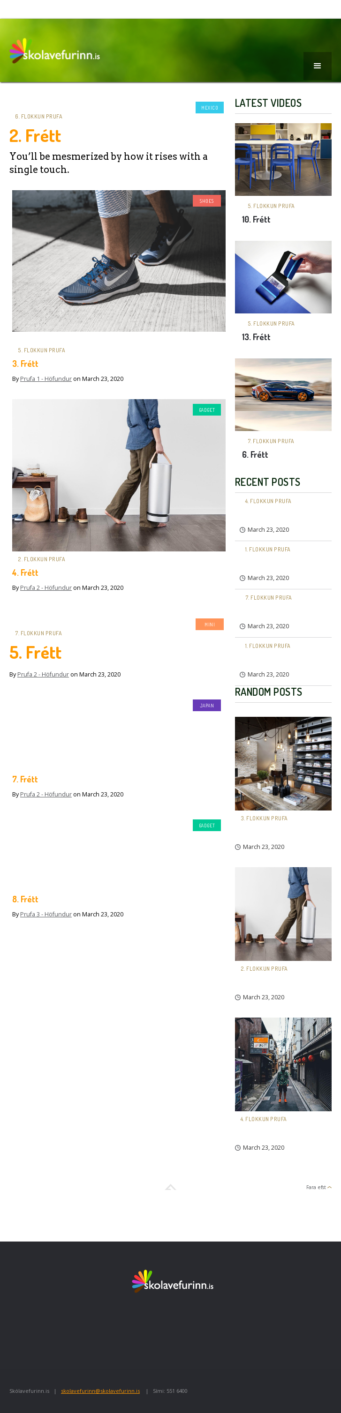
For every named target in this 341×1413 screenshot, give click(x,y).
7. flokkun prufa (38, 633)
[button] (317, 66)
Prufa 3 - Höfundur (46, 914)
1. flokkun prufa (268, 549)
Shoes (207, 201)
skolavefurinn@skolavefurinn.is (100, 1390)
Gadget (207, 410)
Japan (207, 705)
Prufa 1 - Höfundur (46, 379)
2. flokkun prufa (41, 559)
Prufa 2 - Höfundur (46, 588)
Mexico (209, 108)
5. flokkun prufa (41, 350)
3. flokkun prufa (264, 818)
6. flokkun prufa (38, 116)
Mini (210, 624)
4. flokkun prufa (268, 501)
